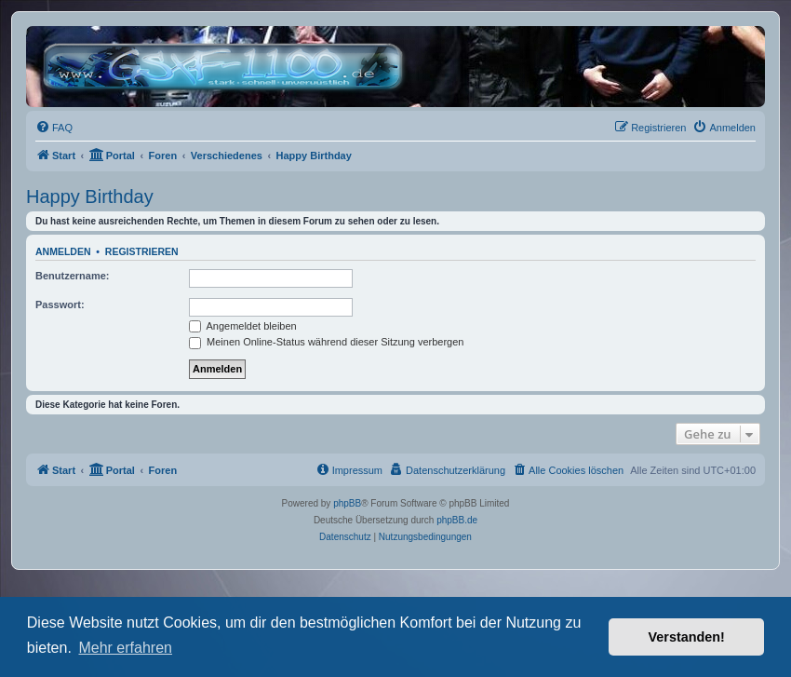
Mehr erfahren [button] (125, 648)
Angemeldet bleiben (243, 326)
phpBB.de (456, 520)
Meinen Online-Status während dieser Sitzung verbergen (326, 341)
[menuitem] (54, 127)
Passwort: (60, 304)
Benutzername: (72, 275)
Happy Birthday (90, 196)
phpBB (347, 503)
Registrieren (142, 251)
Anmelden (63, 251)
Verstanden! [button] (687, 637)
